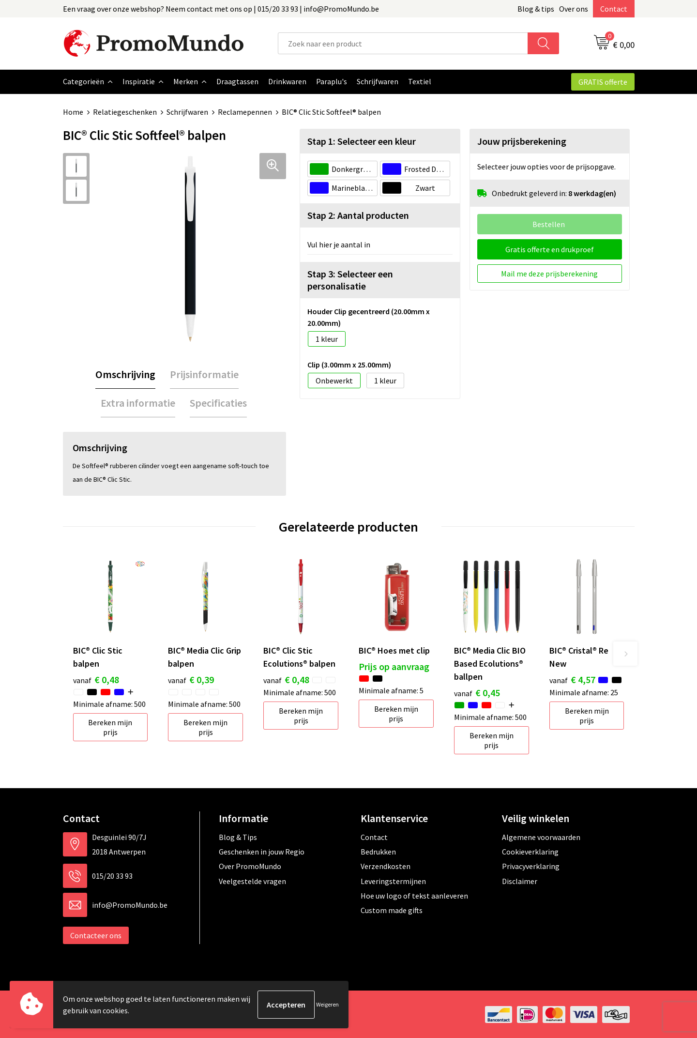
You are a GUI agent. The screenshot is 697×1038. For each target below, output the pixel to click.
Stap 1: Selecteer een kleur (361, 141)
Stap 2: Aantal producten (358, 215)
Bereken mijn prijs (110, 726)
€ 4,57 (572, 679)
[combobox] (403, 43)
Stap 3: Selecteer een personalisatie (350, 279)
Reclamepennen (245, 112)
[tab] (125, 374)
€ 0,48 (96, 679)
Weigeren (327, 1004)
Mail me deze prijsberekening (549, 273)
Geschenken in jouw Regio (261, 851)
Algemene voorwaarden (541, 836)
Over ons (573, 9)
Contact (613, 9)
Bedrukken (378, 851)
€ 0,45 (477, 692)
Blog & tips (535, 9)
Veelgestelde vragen (252, 880)
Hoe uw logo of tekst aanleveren (414, 895)
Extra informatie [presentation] (138, 402)
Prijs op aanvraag (394, 666)
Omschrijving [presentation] (125, 374)
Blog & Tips (238, 836)
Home (73, 112)
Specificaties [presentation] (218, 402)
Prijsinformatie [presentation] (204, 374)
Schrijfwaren (187, 112)
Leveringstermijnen (393, 880)
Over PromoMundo (250, 865)
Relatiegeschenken (125, 112)
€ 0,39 (191, 679)
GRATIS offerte (602, 82)
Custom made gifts (392, 910)
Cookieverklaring (530, 851)
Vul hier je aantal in (338, 244)
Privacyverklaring (531, 865)
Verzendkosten (385, 865)
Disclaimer (519, 880)
